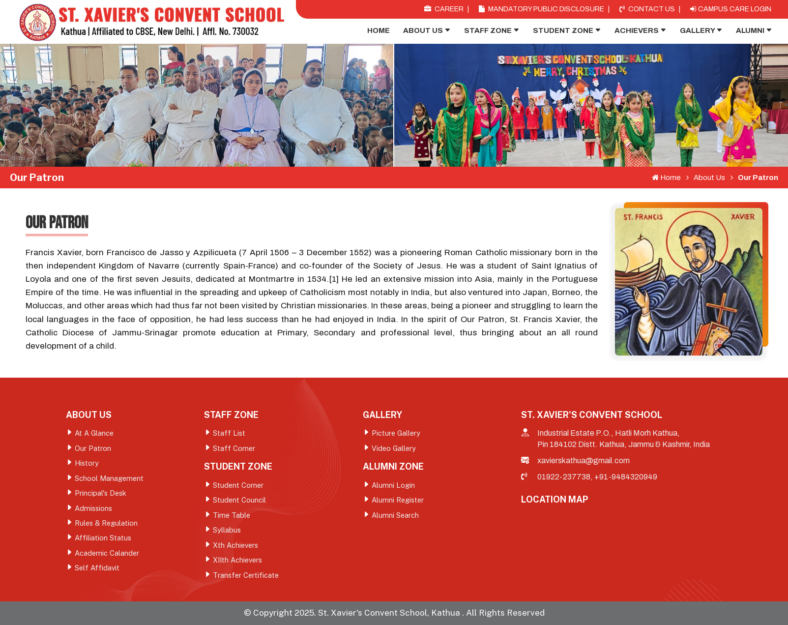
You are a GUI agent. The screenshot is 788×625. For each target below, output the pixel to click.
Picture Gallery (397, 433)
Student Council (239, 501)
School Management (110, 479)
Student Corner (238, 486)
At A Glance (95, 433)
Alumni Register (399, 501)
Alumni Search (396, 516)
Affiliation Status (103, 540)
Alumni (754, 30)
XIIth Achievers (239, 562)
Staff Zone (492, 30)
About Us (427, 30)
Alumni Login (393, 486)
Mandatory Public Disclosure (541, 9)
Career (444, 9)
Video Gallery (395, 449)
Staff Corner (234, 449)
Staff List (229, 433)
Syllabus (227, 532)
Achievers (640, 30)
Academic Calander (108, 555)
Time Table (232, 516)
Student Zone (567, 30)
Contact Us (647, 9)
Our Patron (754, 177)
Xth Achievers (237, 547)
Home (378, 30)
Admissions (94, 510)
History (87, 464)
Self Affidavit (98, 570)
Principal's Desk (101, 494)
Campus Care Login (730, 9)
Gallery (701, 30)
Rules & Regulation (107, 525)
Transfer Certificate (247, 577)
